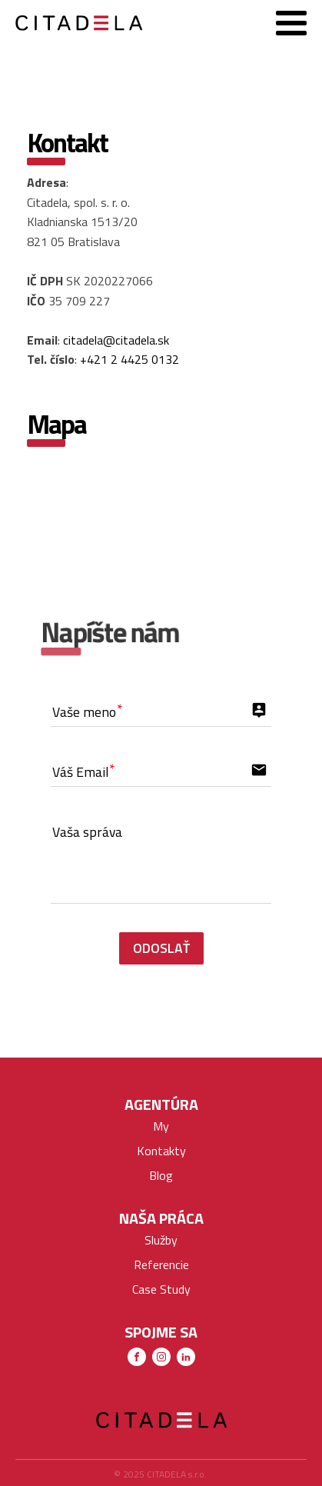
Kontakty (161, 1150)
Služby (161, 1240)
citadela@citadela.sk (116, 340)
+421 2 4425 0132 (129, 359)
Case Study (161, 1289)
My (161, 1126)
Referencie (161, 1264)
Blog (161, 1175)
